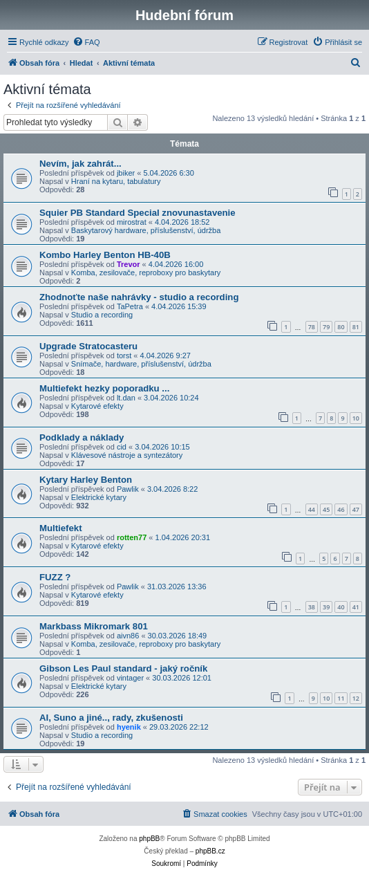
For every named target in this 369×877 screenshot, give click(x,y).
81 (355, 326)
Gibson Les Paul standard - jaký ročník (123, 668)
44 (311, 509)
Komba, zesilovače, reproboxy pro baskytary (145, 272)
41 (355, 606)
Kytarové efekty (97, 406)
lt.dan (126, 398)
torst (124, 355)
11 (340, 698)
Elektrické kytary (98, 497)
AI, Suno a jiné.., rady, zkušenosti (111, 717)
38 (311, 606)
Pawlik (128, 489)
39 (326, 606)
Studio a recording (102, 315)
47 (355, 509)
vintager (130, 678)
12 (355, 698)
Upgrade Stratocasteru (88, 346)
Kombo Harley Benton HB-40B (105, 255)
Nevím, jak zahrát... (80, 163)
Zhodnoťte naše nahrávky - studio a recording (138, 297)
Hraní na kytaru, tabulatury (116, 181)
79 (326, 326)
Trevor (128, 264)
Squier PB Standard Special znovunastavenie (137, 212)
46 (340, 509)
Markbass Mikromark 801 (93, 626)
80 (340, 326)
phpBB (149, 838)
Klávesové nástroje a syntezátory (126, 455)
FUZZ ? (54, 577)
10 (355, 418)
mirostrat (131, 222)
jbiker (126, 173)
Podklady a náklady (81, 437)
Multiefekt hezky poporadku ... (104, 388)
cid (121, 447)
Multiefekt (60, 528)
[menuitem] (86, 42)
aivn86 (128, 635)
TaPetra (130, 306)
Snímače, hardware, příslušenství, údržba (141, 364)
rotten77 (131, 537)
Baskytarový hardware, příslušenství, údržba (145, 230)
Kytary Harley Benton (85, 479)
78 (311, 326)
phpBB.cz (210, 851)
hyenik (129, 727)
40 (340, 606)
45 (326, 509)
